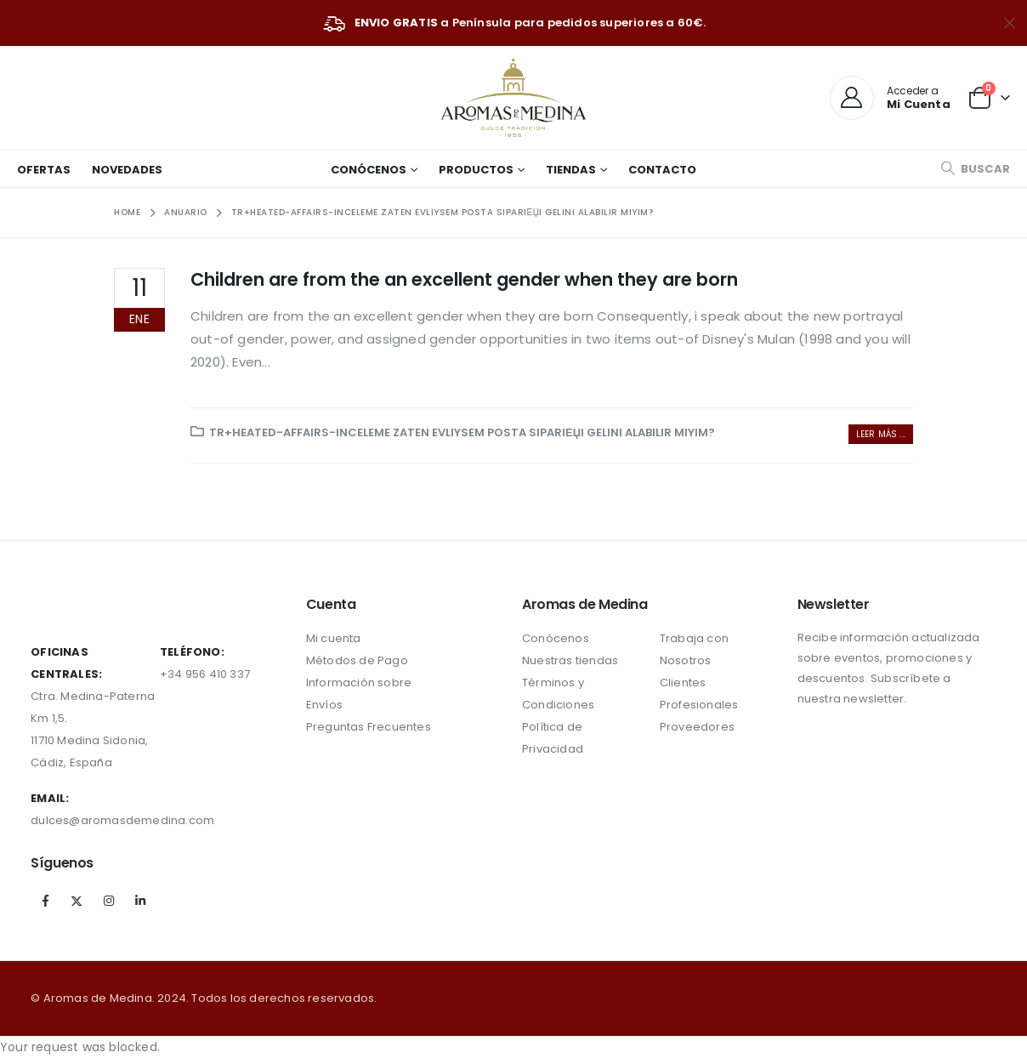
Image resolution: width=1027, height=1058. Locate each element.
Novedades (127, 170)
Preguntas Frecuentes (368, 727)
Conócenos (368, 170)
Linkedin (140, 900)
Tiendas (571, 170)
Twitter (76, 900)
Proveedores (697, 727)
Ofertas (44, 170)
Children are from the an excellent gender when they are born (464, 279)
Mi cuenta (333, 638)
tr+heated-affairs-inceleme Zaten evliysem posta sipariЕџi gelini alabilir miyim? (462, 432)
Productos (476, 170)
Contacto (662, 170)
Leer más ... (880, 434)
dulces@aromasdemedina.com (122, 820)
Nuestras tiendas (570, 660)
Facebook (45, 900)
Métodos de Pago (357, 660)
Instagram (109, 900)
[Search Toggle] (975, 168)
